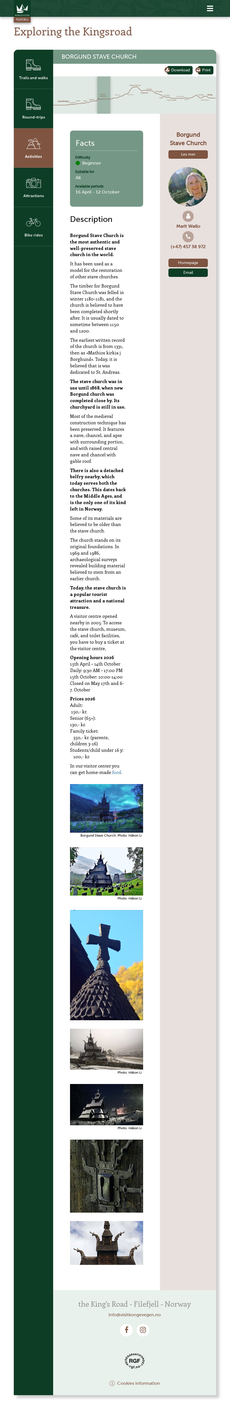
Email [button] (188, 272)
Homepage (188, 263)
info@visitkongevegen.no (135, 1314)
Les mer (188, 154)
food (116, 772)
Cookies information (134, 1383)
